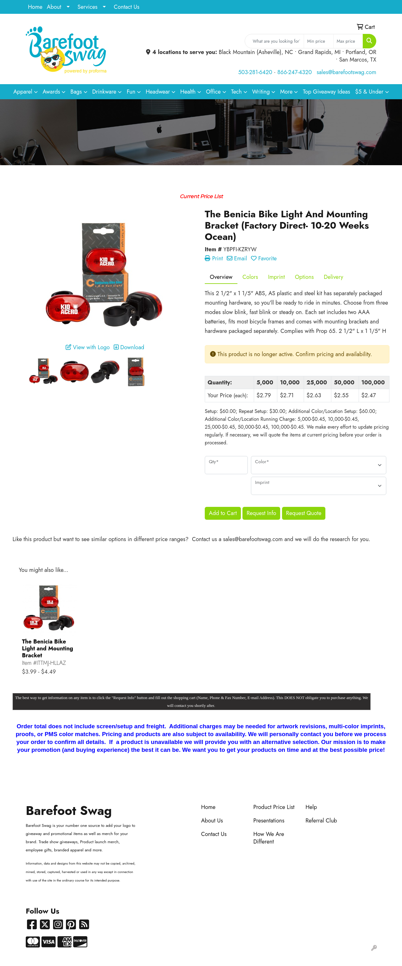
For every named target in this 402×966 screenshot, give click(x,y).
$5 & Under (369, 92)
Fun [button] (131, 92)
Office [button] (213, 92)
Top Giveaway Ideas (326, 92)
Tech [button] (236, 92)
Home (35, 7)
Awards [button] (51, 92)
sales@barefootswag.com (346, 72)
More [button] (286, 92)
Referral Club (321, 821)
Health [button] (188, 92)
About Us (212, 821)
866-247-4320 (294, 72)
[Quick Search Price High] (348, 41)
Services (88, 7)
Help (311, 807)
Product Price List (273, 807)
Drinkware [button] (104, 92)
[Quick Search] (274, 41)
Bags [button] (76, 92)
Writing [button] (261, 92)
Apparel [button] (22, 92)
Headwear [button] (158, 92)
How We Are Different (268, 838)
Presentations (268, 821)
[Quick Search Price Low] (319, 41)
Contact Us (126, 7)
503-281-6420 (255, 72)
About (54, 7)
